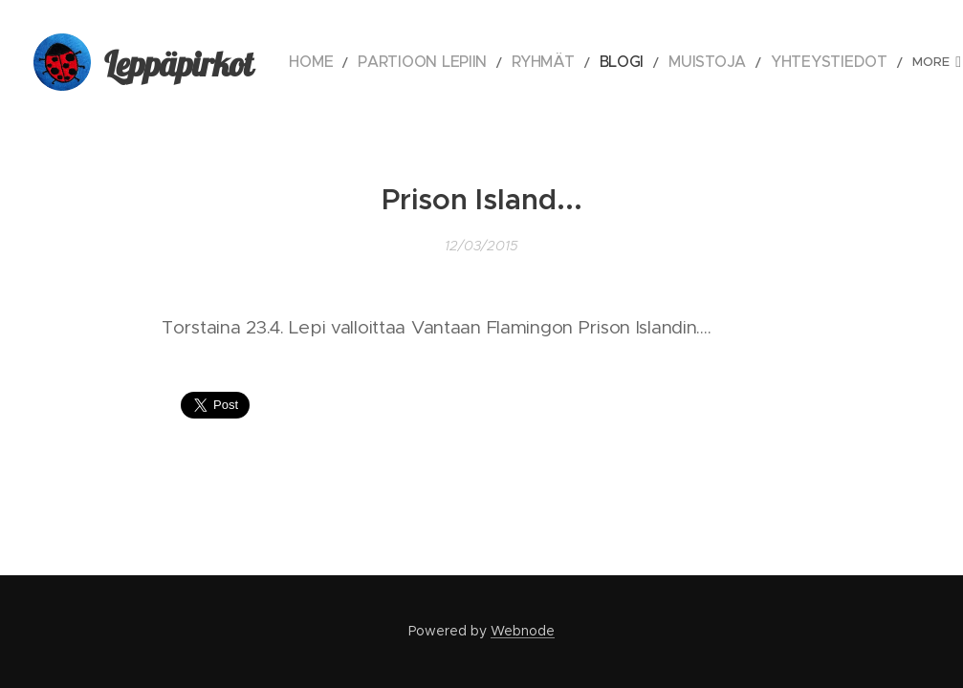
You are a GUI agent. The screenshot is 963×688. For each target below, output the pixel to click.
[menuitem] (351, 62)
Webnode (523, 630)
